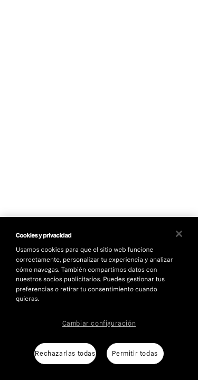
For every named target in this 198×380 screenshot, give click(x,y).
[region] (99, 298)
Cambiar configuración (99, 323)
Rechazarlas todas (65, 353)
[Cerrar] (179, 233)
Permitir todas (134, 353)
